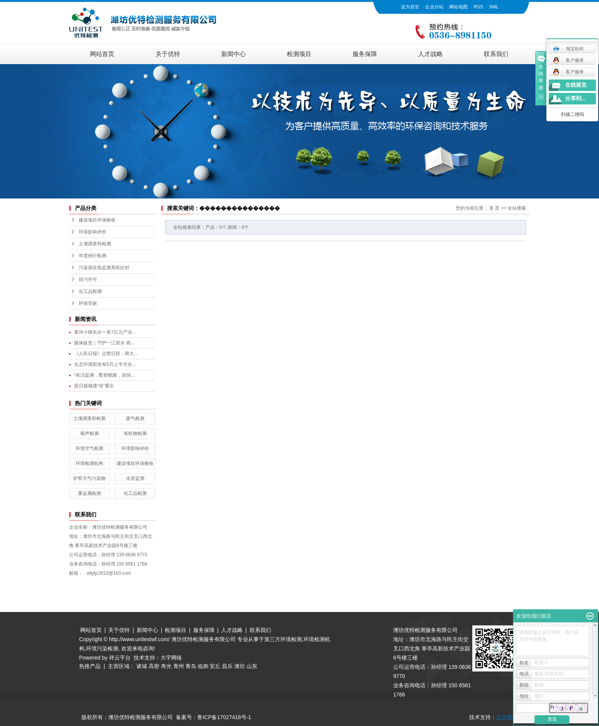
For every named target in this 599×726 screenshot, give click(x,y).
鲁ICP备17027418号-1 (224, 717)
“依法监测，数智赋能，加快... (104, 375)
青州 (178, 666)
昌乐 (227, 666)
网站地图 (458, 7)
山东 (252, 666)
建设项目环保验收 (97, 220)
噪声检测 (89, 433)
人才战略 (430, 54)
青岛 (190, 666)
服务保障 (364, 54)
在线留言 (576, 85)
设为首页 (410, 7)
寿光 (166, 666)
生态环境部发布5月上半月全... (105, 364)
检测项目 (299, 54)
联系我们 (496, 54)
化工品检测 (90, 291)
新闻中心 (233, 54)
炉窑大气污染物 (89, 478)
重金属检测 (89, 493)
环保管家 (88, 303)
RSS (478, 7)
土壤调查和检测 (95, 243)
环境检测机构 (89, 463)
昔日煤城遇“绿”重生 (94, 386)
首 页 (494, 208)
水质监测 (135, 478)
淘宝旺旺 (568, 49)
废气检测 (135, 418)
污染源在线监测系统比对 (104, 267)
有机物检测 (135, 433)
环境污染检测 (102, 648)
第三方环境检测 (283, 639)
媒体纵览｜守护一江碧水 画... (104, 343)
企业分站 (434, 7)
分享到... (575, 98)
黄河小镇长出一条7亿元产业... (105, 332)
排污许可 (88, 279)
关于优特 (168, 54)
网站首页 (102, 54)
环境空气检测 (89, 448)
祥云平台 (120, 658)
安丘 (215, 666)
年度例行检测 (92, 255)
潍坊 (239, 666)
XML (494, 7)
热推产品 (90, 666)
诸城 (141, 666)
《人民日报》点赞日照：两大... (106, 353)
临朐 (203, 666)
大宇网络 (171, 658)
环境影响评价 (92, 232)
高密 (154, 666)
